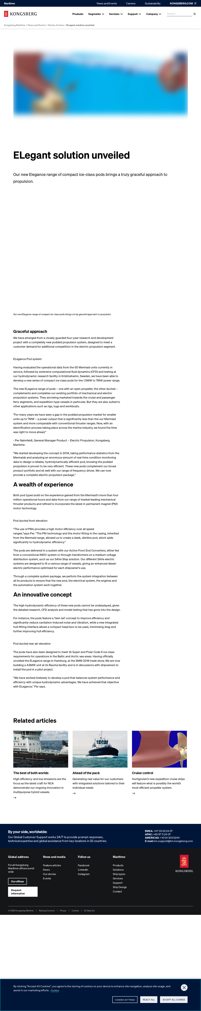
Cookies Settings (109, 1000)
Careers (131, 3)
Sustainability (153, 3)
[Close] (184, 987)
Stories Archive (56, 24)
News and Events (107, 3)
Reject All (140, 1000)
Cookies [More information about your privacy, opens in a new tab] (56, 990)
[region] (100, 995)
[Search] (194, 14)
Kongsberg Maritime (14, 24)
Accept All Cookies (172, 1000)
